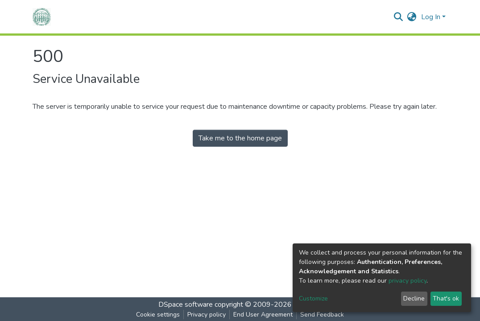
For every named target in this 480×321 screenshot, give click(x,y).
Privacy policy (206, 314)
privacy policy (407, 280)
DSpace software (185, 304)
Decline (414, 298)
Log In (430, 17)
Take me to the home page (240, 138)
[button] (412, 17)
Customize (313, 298)
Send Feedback (322, 314)
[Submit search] (399, 17)
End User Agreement (263, 314)
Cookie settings (158, 314)
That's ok (446, 298)
